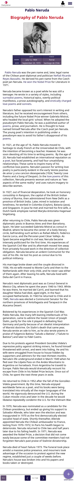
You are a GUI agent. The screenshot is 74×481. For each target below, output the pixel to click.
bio (3, 478)
